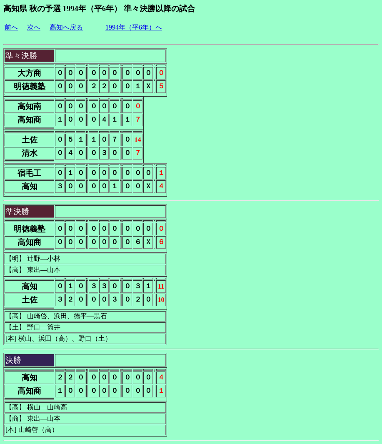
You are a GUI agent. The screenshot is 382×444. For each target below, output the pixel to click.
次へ (33, 27)
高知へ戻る (66, 27)
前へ (11, 27)
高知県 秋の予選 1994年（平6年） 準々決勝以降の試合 (99, 8)
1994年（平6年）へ (133, 27)
